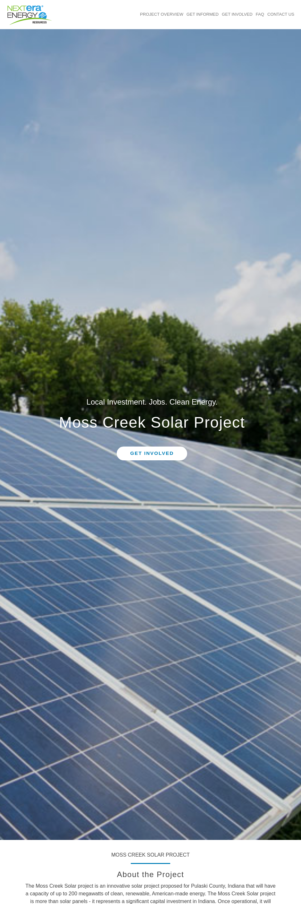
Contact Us (280, 14)
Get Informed (203, 14)
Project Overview (161, 14)
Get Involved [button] (152, 453)
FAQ (260, 14)
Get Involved (237, 14)
